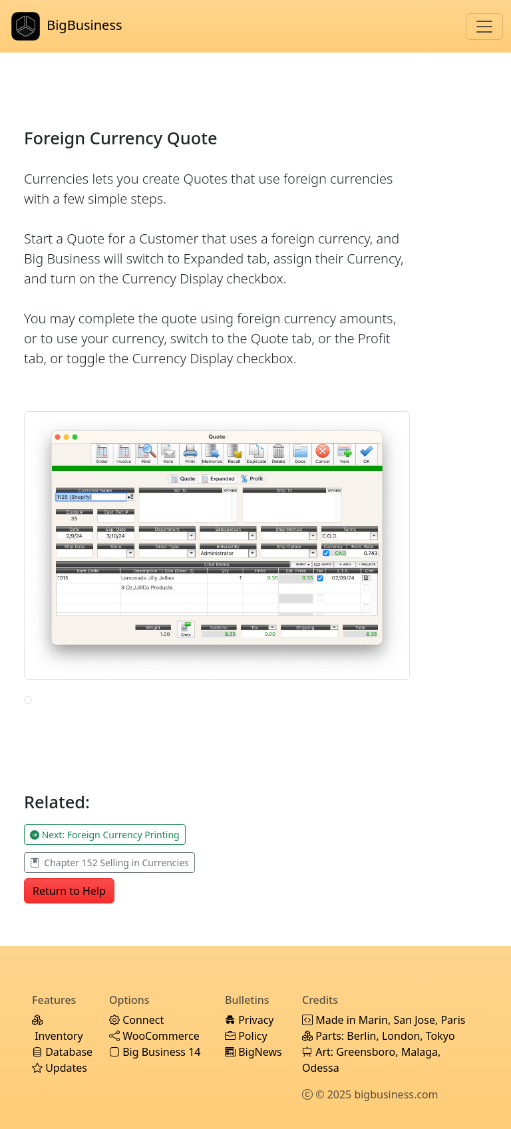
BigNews (253, 1052)
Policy (246, 1036)
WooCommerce (154, 1036)
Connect (136, 1020)
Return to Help (69, 891)
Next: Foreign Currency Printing (105, 834)
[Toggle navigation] (484, 26)
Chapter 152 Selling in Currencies (109, 862)
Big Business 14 (154, 1052)
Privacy (249, 1020)
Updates (59, 1067)
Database (62, 1052)
